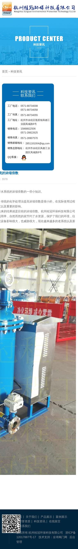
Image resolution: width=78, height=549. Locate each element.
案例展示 (61, 516)
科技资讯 (16, 71)
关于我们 (31, 516)
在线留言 (54, 521)
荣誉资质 (24, 521)
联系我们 (24, 526)
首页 (5, 71)
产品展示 (46, 516)
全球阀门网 (60, 537)
